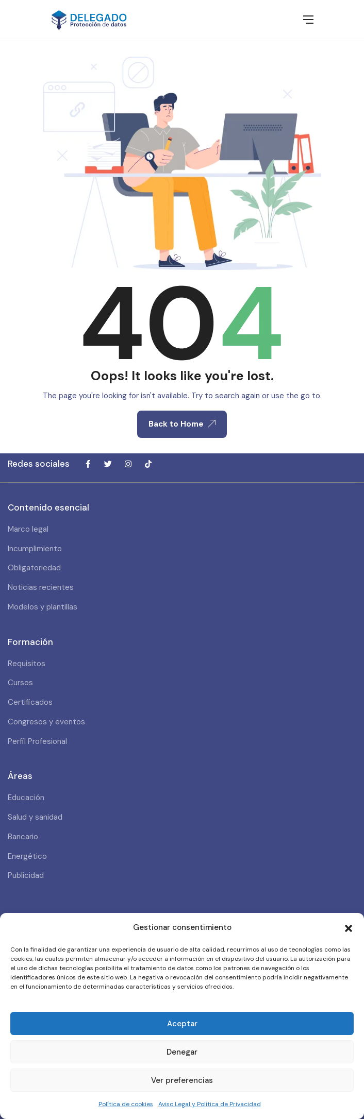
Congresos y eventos (46, 722)
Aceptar (182, 1024)
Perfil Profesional (37, 741)
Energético (27, 856)
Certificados (30, 702)
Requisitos (26, 663)
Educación (26, 797)
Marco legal (28, 529)
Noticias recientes (41, 587)
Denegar (182, 1052)
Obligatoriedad (34, 568)
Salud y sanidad (35, 817)
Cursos (20, 682)
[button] (348, 927)
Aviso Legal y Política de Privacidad (209, 1104)
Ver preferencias (182, 1080)
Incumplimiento (35, 549)
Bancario (23, 837)
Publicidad (26, 875)
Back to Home (182, 424)
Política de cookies (125, 1104)
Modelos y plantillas (42, 607)
